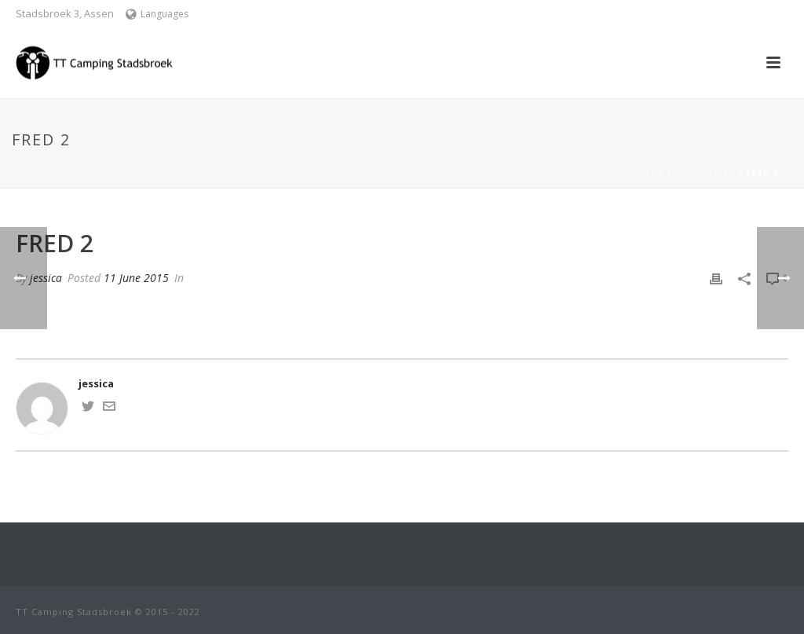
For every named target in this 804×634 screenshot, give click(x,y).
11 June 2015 (136, 277)
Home (650, 172)
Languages (157, 13)
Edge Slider (705, 172)
